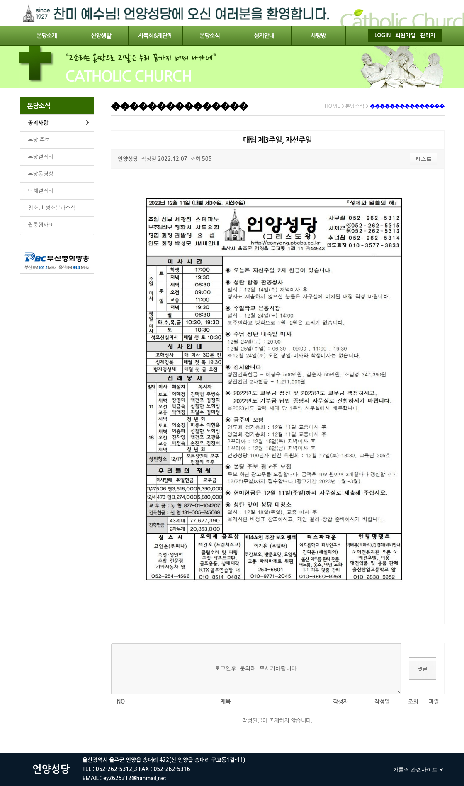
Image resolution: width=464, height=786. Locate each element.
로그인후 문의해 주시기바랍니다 (256, 668)
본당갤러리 (40, 157)
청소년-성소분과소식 (52, 208)
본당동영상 (40, 174)
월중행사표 (40, 225)
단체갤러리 (40, 191)
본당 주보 (39, 140)
